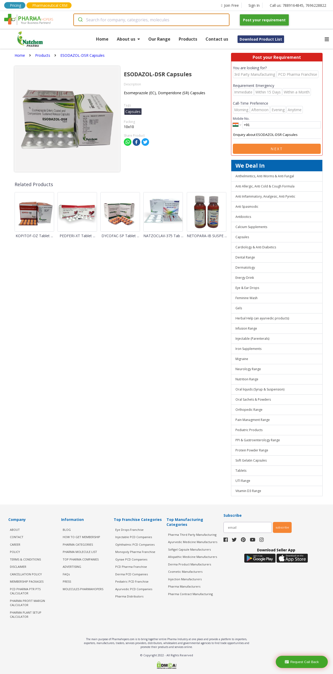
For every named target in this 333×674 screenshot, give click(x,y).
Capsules (242, 237)
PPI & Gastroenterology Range (257, 440)
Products (188, 39)
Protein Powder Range (251, 450)
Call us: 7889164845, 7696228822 (298, 5)
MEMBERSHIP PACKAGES (26, 581)
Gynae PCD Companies (131, 559)
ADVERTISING (72, 567)
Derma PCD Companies (131, 574)
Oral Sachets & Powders (253, 399)
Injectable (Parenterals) (252, 338)
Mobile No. (241, 118)
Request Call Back (302, 662)
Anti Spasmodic (246, 206)
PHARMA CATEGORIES (78, 544)
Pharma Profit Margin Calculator (27, 603)
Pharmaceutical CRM (49, 5)
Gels (238, 308)
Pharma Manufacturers (184, 586)
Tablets (240, 470)
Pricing (15, 5)
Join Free (230, 5)
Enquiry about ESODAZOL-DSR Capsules (277, 135)
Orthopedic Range (248, 409)
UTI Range (242, 480)
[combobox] (151, 20)
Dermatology (245, 267)
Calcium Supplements (251, 227)
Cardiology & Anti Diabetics (255, 247)
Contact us (217, 39)
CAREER (15, 544)
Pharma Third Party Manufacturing (192, 535)
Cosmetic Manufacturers (185, 572)
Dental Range (245, 257)
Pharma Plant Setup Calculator (25, 614)
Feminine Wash (246, 298)
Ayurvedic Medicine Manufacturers (192, 542)
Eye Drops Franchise (129, 530)
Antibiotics (243, 217)
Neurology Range (248, 369)
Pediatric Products (248, 430)
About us (128, 39)
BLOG (67, 530)
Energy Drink (244, 277)
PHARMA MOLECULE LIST (80, 552)
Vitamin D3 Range (248, 491)
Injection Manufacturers (185, 579)
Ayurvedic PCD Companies (133, 589)
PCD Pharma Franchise (131, 567)
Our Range (159, 39)
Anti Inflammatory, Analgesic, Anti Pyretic (265, 196)
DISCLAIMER (18, 567)
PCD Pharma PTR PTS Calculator (25, 591)
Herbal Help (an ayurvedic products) (262, 318)
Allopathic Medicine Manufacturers (192, 557)
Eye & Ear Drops (247, 288)
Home (102, 39)
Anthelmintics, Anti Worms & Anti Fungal (264, 176)
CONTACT (16, 537)
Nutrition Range (246, 379)
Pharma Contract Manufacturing (190, 594)
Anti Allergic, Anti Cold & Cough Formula (264, 186)
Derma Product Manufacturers (189, 564)
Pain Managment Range (252, 420)
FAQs (66, 574)
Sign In (254, 5)
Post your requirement (264, 19)
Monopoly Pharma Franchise (135, 552)
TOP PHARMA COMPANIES (81, 559)
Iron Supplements (248, 349)
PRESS (67, 581)
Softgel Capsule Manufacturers (189, 549)
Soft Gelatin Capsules (251, 460)
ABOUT (15, 530)
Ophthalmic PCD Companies (135, 544)
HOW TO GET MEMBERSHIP (81, 537)
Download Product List (261, 39)
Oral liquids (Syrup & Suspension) (259, 389)
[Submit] (80, 20)
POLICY (15, 552)
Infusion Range (246, 328)
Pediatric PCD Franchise (132, 581)
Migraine (241, 359)
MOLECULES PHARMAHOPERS (83, 589)
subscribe (282, 527)
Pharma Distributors (129, 596)
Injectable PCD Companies (133, 537)
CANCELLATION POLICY (26, 574)
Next (277, 148)
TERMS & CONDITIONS (25, 559)
